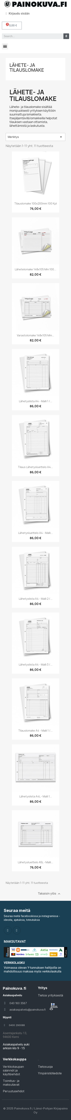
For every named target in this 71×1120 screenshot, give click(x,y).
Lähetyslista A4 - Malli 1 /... (35, 401)
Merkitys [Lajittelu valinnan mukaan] (35, 137)
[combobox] (31, 36)
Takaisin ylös (49, 893)
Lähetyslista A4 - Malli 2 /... (35, 598)
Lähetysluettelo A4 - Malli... (35, 533)
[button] (12, 25)
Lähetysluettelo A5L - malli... (35, 862)
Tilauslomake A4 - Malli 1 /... (35, 730)
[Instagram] (17, 930)
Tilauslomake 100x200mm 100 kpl (35, 203)
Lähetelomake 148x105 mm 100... (35, 269)
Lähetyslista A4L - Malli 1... (35, 796)
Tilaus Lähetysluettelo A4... (35, 467)
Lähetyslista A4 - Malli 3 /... (35, 664)
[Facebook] (8, 930)
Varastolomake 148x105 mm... (35, 335)
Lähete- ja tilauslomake (26, 67)
